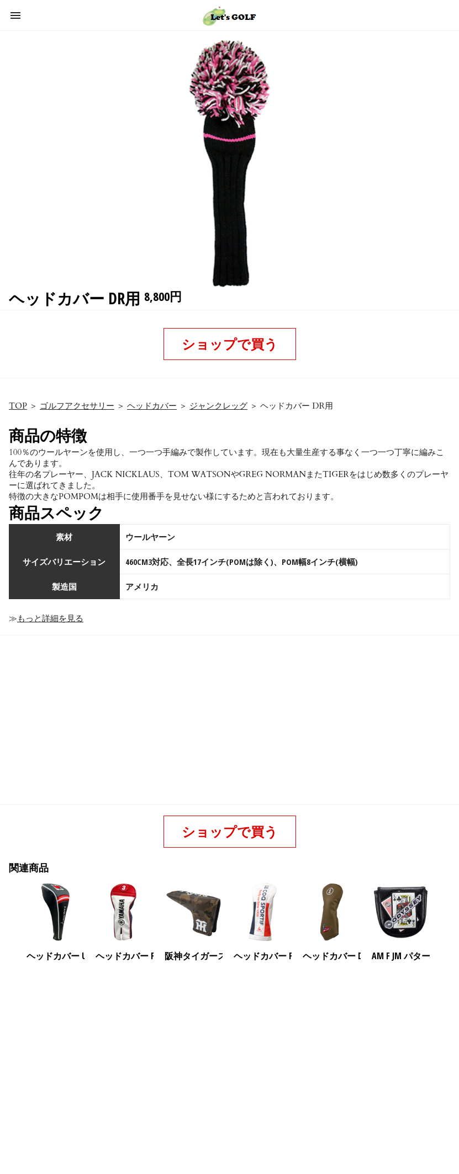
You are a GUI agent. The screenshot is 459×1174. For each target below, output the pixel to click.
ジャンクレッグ (218, 405)
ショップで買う (230, 344)
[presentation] (442, 912)
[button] (15, 15)
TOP (18, 405)
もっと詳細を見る (50, 618)
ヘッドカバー (152, 405)
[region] (227, 1057)
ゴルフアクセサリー (77, 405)
